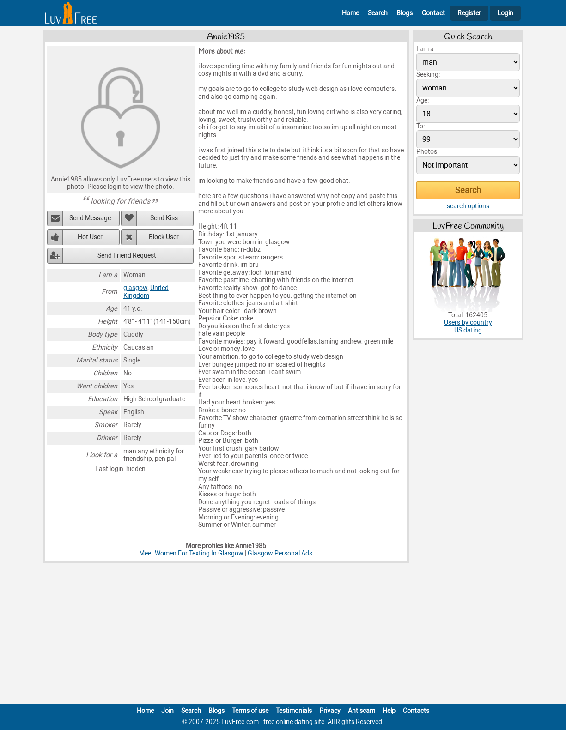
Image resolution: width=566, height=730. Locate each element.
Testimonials (294, 711)
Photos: (427, 152)
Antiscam (361, 711)
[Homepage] (71, 13)
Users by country (468, 322)
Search (378, 13)
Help (389, 711)
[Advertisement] (283, 635)
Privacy (330, 711)
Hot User (90, 237)
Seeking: (428, 74)
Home (350, 13)
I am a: (425, 49)
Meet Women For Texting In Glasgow (191, 553)
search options (468, 206)
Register (469, 13)
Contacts (416, 711)
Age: (422, 100)
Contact (433, 13)
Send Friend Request (126, 255)
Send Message (90, 218)
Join (167, 711)
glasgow (135, 288)
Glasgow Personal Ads (280, 553)
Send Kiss (164, 218)
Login (505, 13)
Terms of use (250, 711)
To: (420, 126)
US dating (468, 330)
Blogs (404, 13)
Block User (164, 237)
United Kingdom (146, 292)
